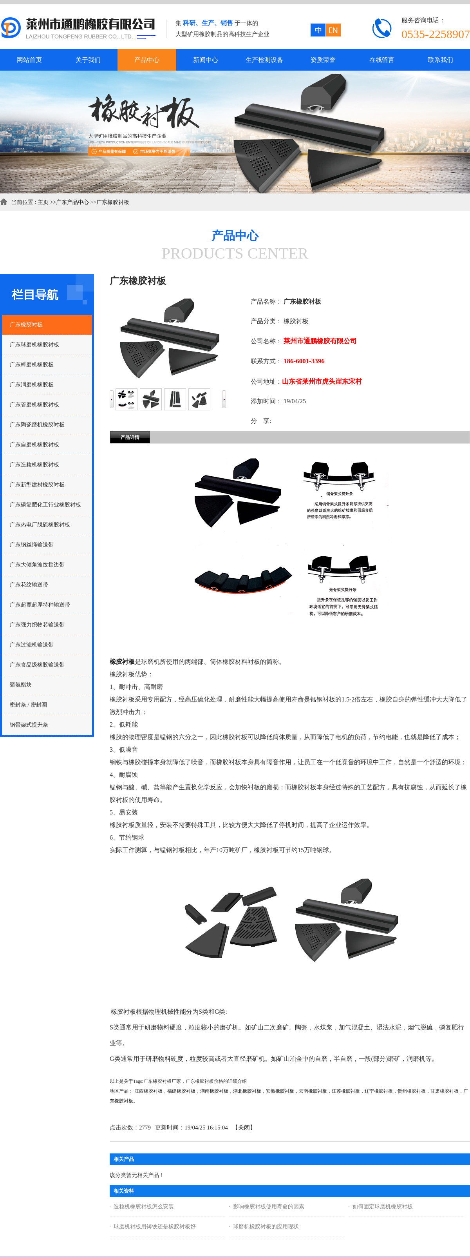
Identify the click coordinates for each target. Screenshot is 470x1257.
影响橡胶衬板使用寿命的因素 (268, 1207)
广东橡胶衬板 (112, 202)
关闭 (244, 1127)
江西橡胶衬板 (148, 1091)
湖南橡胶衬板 (214, 1091)
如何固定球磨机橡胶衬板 (382, 1207)
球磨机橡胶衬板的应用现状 (266, 1227)
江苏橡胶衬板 (346, 1091)
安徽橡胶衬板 (280, 1091)
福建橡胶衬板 (181, 1091)
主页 (43, 202)
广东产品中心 (72, 202)
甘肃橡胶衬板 (444, 1091)
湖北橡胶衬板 (247, 1091)
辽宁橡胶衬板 (379, 1091)
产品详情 (130, 437)
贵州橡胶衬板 (412, 1091)
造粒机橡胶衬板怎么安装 (144, 1207)
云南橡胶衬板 (313, 1091)
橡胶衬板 (122, 661)
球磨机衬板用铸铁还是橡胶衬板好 (155, 1227)
